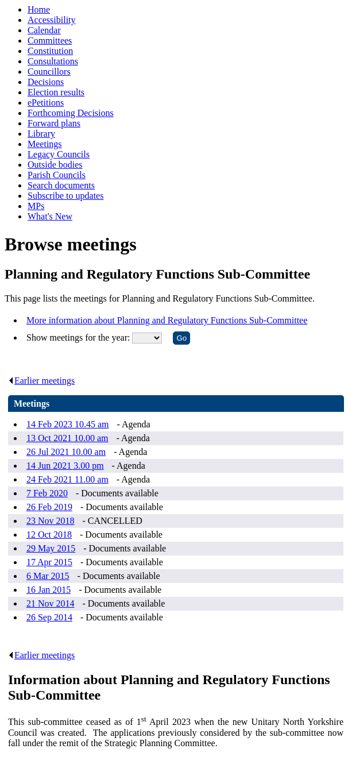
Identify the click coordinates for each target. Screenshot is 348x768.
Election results (56, 92)
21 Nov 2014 (50, 603)
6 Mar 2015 (47, 576)
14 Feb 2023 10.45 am (67, 424)
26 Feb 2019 (49, 507)
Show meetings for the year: (79, 337)
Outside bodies (55, 164)
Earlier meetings (41, 380)
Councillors (49, 71)
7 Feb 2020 (47, 493)
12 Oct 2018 (49, 534)
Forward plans (54, 123)
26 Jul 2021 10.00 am (66, 452)
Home (39, 9)
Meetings (45, 144)
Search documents (61, 185)
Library (41, 133)
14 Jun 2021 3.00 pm (65, 465)
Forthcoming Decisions (71, 113)
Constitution (50, 51)
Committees (50, 40)
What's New (50, 216)
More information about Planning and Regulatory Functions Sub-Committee (166, 320)
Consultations (53, 61)
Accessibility (52, 20)
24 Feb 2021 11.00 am (67, 479)
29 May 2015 (50, 548)
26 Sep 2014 (49, 617)
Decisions (46, 82)
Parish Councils (57, 175)
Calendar (44, 30)
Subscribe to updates (65, 195)
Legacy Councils (59, 154)
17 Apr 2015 (49, 562)
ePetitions (46, 102)
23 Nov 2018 (50, 521)
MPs (36, 206)
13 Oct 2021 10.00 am (67, 438)
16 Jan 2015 (48, 590)
